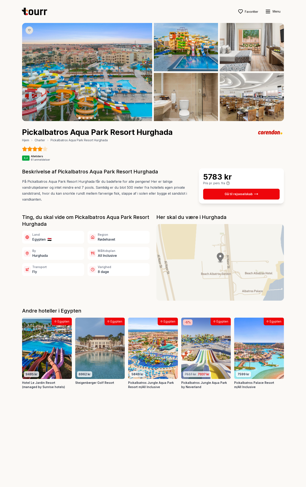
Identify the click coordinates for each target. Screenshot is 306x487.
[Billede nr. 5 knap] (95, 118)
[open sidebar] (273, 11)
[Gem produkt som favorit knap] (29, 30)
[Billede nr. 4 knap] (91, 118)
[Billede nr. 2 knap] (83, 118)
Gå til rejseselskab (241, 194)
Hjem (25, 140)
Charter (40, 140)
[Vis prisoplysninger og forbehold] (228, 183)
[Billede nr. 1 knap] (79, 118)
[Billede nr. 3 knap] (87, 118)
